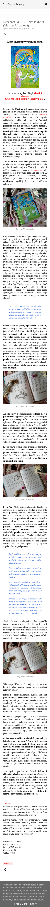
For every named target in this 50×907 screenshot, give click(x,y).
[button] (4, 34)
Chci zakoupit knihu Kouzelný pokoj (24, 98)
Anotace (6, 804)
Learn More (20, 904)
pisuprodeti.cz (36, 170)
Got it (33, 904)
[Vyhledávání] (46, 4)
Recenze (7, 863)
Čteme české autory (15, 4)
